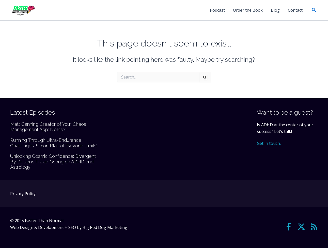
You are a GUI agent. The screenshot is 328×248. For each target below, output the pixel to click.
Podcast (217, 10)
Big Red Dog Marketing (105, 227)
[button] (314, 10)
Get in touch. (269, 143)
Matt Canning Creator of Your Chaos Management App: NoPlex (48, 126)
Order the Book (248, 10)
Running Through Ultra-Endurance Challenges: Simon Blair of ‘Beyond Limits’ (53, 142)
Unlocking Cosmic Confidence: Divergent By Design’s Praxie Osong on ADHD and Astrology (53, 161)
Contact (295, 10)
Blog (275, 10)
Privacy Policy (23, 193)
